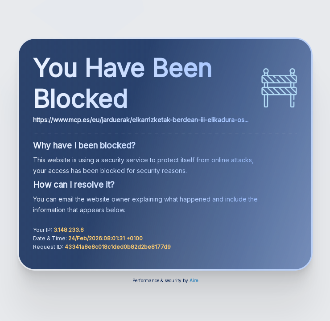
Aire (194, 280)
